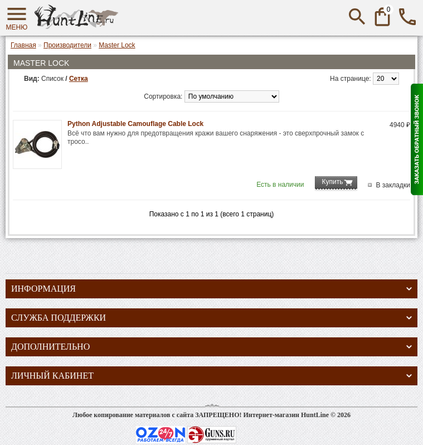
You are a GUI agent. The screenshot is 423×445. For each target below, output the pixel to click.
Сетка (78, 79)
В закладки (393, 185)
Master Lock (117, 45)
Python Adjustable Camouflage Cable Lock (135, 124)
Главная (23, 45)
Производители (67, 45)
